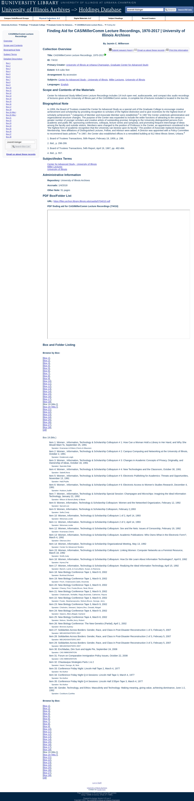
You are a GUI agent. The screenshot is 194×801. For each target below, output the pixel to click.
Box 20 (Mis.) (11, 115)
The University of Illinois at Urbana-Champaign (103, 800)
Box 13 (8, 96)
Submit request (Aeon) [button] (121, 50)
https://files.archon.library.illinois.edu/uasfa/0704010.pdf (82, 201)
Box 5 (8, 74)
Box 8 (8, 82)
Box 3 (8, 69)
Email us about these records (20, 154)
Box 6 (8, 77)
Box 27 (8, 134)
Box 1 (8, 63)
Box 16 (8, 104)
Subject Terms (10, 54)
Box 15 (8, 101)
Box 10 (8, 88)
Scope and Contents (13, 45)
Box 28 (8, 137)
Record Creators (149, 18)
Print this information (177, 50)
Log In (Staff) (97, 783)
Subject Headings (115, 18)
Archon (94, 798)
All (44, 430)
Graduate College (38, 25)
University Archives (9, 25)
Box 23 (8, 123)
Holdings (24, 25)
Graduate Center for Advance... (61, 25)
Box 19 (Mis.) (11, 112)
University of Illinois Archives (36, 9)
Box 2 (8, 66)
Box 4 (8, 71)
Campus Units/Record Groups (16, 18)
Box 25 (8, 129)
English (64, 84)
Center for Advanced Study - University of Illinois (83, 79)
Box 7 (8, 79)
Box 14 (8, 99)
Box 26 (8, 131)
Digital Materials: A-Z (82, 18)
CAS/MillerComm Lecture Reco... (90, 25)
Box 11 (8, 90)
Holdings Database (100, 9)
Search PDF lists (185, 9)
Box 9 (8, 85)
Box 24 (8, 126)
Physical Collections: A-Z (49, 18)
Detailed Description (13, 59)
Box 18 (8, 110)
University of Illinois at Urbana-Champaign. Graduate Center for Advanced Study (107, 65)
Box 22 (8, 120)
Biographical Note (12, 50)
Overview (8, 41)
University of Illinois (135, 79)
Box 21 (8, 118)
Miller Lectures (116, 79)
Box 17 (8, 107)
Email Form (101, 790)
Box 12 (8, 93)
